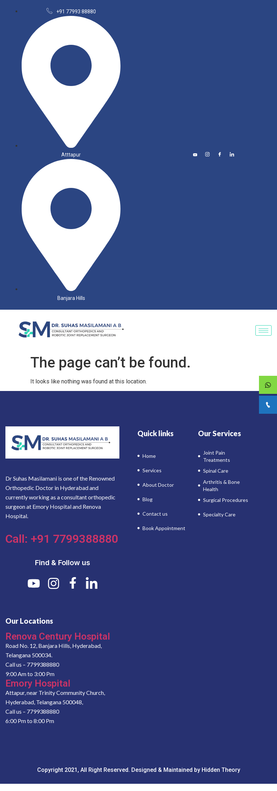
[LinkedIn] (232, 154)
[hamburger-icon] (263, 330)
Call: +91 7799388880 (61, 539)
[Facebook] (219, 154)
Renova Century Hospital (57, 636)
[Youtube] (195, 154)
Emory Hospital (37, 683)
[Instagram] (207, 154)
